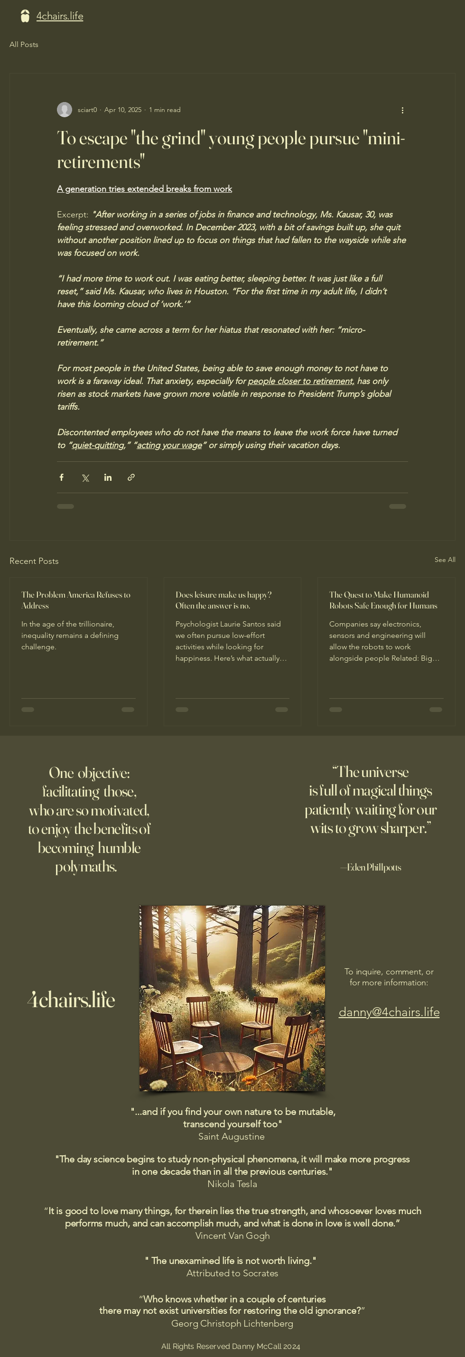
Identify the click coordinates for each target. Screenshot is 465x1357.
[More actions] (402, 109)
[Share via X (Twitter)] (84, 477)
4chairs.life (71, 999)
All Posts (23, 44)
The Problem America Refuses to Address (75, 600)
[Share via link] (131, 477)
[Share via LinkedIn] (107, 477)
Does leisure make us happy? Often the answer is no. (223, 600)
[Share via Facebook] (61, 477)
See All (445, 559)
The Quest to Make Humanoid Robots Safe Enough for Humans (383, 600)
